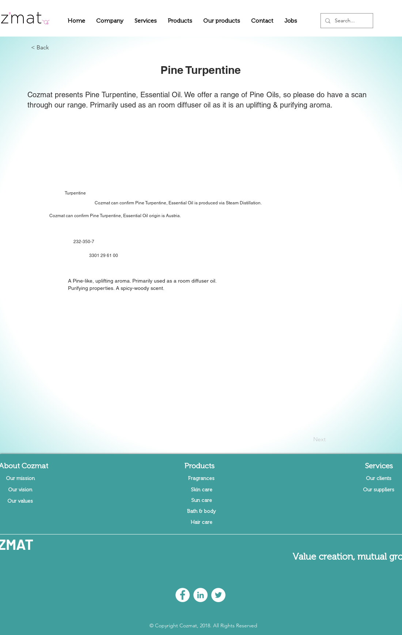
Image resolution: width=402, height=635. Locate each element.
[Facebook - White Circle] (182, 595)
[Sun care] (201, 500)
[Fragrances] (201, 478)
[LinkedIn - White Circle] (200, 595)
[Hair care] (201, 522)
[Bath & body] (201, 511)
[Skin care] (201, 490)
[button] (110, 21)
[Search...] (346, 21)
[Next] (307, 439)
